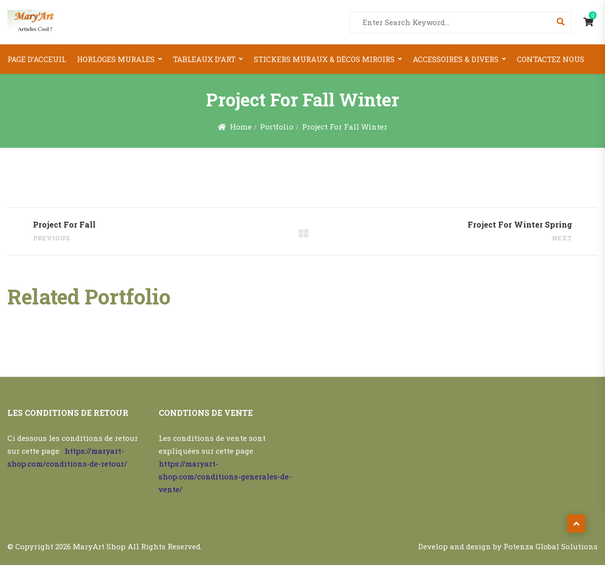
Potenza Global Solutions (551, 550)
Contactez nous (550, 59)
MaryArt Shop (99, 550)
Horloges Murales (116, 59)
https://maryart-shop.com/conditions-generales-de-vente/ (225, 480)
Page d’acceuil (36, 59)
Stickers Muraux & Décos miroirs (324, 59)
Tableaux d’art (204, 59)
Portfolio (277, 127)
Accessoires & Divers (456, 59)
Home (240, 127)
